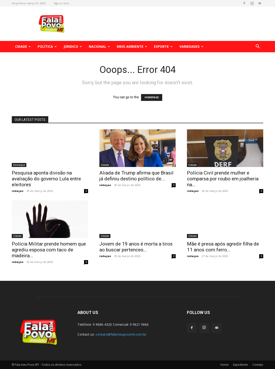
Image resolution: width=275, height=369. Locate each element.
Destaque (19, 165)
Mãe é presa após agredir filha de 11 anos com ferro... (223, 247)
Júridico (73, 46)
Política (47, 46)
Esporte (163, 46)
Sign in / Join (61, 3)
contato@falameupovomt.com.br (121, 334)
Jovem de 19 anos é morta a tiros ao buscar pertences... (136, 247)
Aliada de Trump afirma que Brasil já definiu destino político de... (136, 176)
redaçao (17, 191)
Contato (257, 365)
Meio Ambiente (132, 46)
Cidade (23, 46)
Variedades (191, 46)
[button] (257, 47)
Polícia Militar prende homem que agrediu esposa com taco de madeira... (49, 249)
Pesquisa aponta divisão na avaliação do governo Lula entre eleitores (46, 178)
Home (224, 365)
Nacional (99, 46)
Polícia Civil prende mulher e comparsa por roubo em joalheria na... (223, 178)
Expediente (240, 365)
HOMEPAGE (152, 97)
